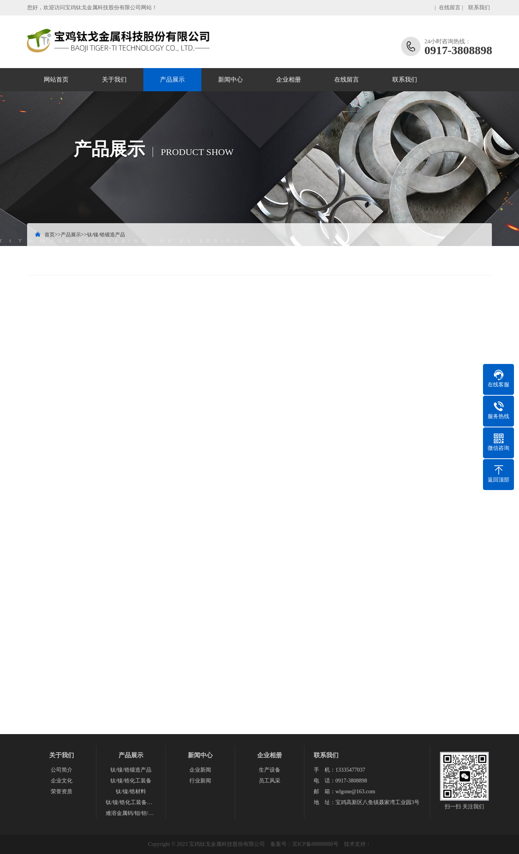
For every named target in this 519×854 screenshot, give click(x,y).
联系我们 (479, 7)
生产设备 (269, 770)
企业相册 (288, 79)
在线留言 (450, 7)
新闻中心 (230, 79)
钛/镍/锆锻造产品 (106, 234)
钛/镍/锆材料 (131, 791)
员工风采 (269, 781)
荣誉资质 (61, 791)
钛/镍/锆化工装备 (130, 781)
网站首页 (56, 79)
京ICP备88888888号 (315, 844)
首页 (50, 234)
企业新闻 (200, 770)
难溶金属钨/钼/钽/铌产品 (131, 813)
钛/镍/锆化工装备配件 (131, 802)
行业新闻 (200, 781)
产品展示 (172, 79)
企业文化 (61, 781)
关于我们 (114, 79)
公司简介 (61, 770)
